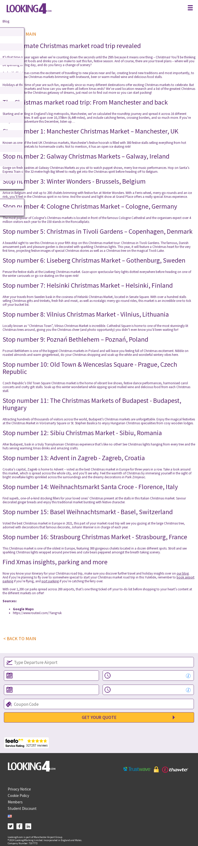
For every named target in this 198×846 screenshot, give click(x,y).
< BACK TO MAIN (19, 638)
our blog (183, 573)
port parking (50, 581)
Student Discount (22, 808)
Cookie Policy (18, 795)
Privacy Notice (19, 789)
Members (15, 802)
